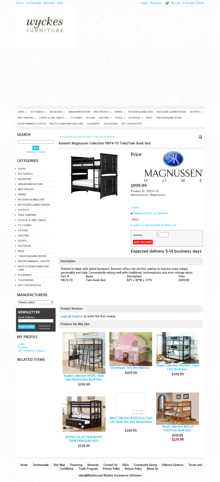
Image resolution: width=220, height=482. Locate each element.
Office (120, 117)
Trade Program (88, 469)
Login (144, 3)
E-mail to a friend (142, 225)
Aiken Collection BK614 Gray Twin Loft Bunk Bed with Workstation (130, 420)
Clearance (93, 123)
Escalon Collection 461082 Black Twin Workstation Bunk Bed (84, 377)
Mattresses (102, 111)
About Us (152, 469)
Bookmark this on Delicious (151, 213)
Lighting (105, 117)
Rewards (49, 3)
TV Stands (76, 117)
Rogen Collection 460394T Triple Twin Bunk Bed (178, 367)
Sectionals (38, 111)
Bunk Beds (85, 136)
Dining (120, 111)
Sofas (22, 111)
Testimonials (34, 3)
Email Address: (26, 317)
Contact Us (110, 465)
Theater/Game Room (169, 117)
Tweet (135, 208)
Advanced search (36, 152)
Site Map (59, 465)
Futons (90, 117)
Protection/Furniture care (66, 123)
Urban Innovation (79, 111)
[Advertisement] (110, 76)
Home (20, 3)
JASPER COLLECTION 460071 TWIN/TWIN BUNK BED (83, 439)
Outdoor (135, 117)
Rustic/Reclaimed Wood (171, 111)
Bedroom (57, 111)
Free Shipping (26, 117)
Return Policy (133, 469)
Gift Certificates (131, 123)
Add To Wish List (165, 225)
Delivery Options (172, 465)
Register (156, 3)
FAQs (60, 3)
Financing (76, 465)
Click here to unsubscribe (44, 327)
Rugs (149, 117)
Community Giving (145, 465)
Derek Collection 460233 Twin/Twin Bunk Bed (177, 428)
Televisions (110, 123)
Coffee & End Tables (52, 117)
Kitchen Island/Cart (140, 111)
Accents (196, 111)
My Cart (176, 3)
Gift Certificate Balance (31, 350)
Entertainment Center (31, 123)
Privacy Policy (111, 469)
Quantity (137, 235)
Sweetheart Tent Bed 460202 (129, 368)
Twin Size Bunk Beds (104, 136)
